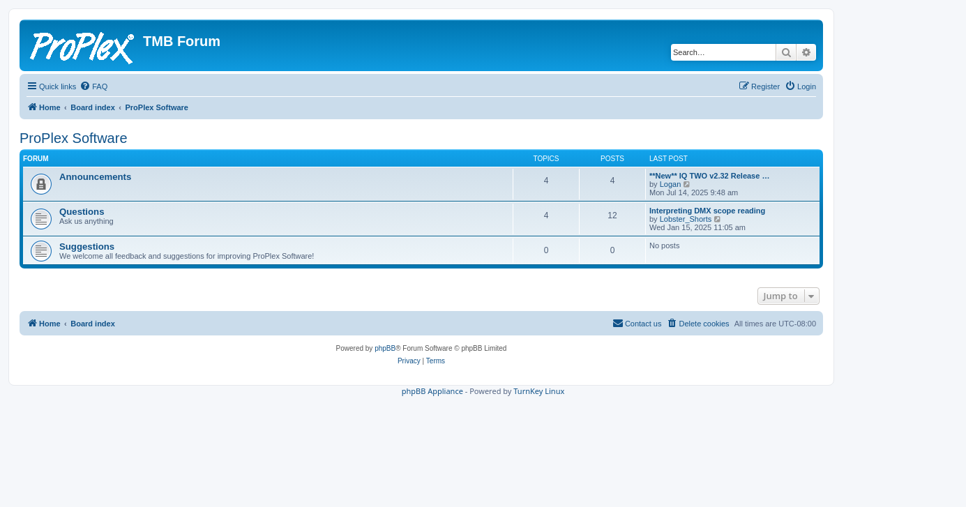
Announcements (95, 177)
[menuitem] (93, 86)
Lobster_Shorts (686, 219)
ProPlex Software (74, 138)
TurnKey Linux (538, 391)
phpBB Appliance (432, 391)
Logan (670, 184)
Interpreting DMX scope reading (707, 210)
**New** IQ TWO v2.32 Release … (709, 176)
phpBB (385, 348)
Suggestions (86, 246)
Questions (81, 211)
